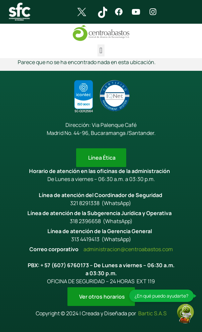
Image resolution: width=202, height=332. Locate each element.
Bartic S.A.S (152, 313)
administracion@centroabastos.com (128, 249)
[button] (101, 50)
